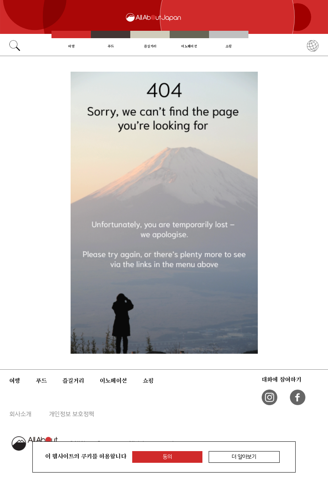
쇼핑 (228, 46)
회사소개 (20, 414)
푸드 (111, 46)
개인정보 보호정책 (71, 414)
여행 (71, 46)
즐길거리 (150, 46)
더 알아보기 (244, 457)
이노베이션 (189, 46)
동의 (167, 457)
